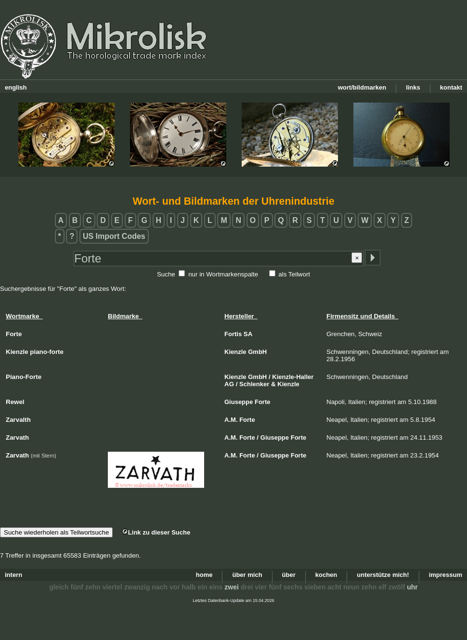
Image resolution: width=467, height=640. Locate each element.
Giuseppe (238, 401)
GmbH (257, 351)
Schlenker (254, 384)
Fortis (233, 334)
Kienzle (235, 351)
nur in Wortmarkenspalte (223, 274)
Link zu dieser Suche (156, 532)
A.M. (230, 419)
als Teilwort (294, 274)
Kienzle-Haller (292, 376)
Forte (263, 401)
